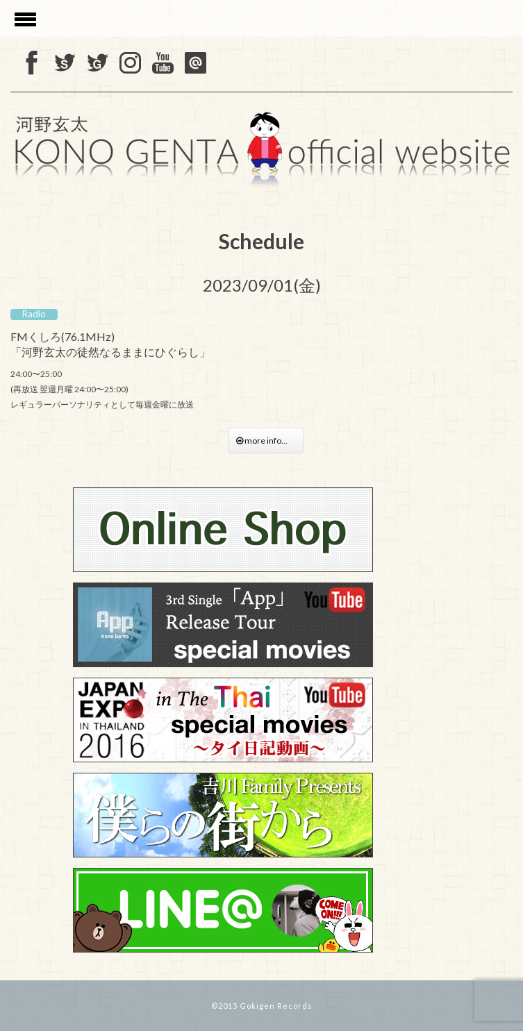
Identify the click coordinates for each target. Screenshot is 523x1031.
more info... (266, 440)
